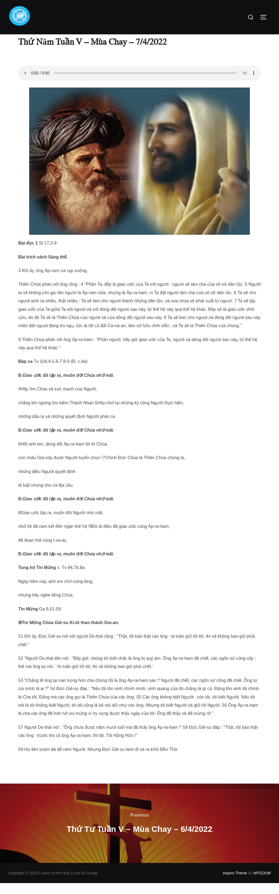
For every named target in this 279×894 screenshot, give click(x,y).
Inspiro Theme (235, 884)
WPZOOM (262, 884)
